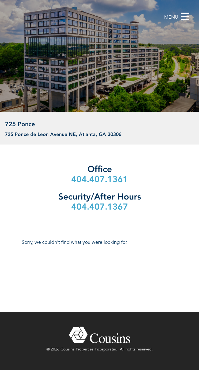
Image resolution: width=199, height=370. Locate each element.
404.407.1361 (99, 179)
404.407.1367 (99, 207)
